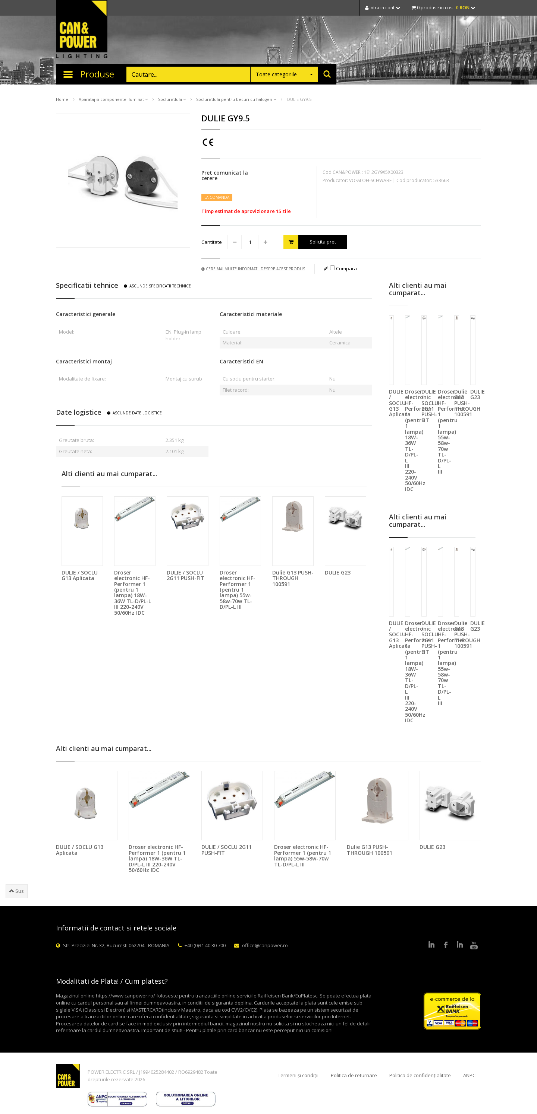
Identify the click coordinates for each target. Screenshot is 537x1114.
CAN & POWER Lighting (81, 30)
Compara (343, 268)
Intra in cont (382, 7)
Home (62, 99)
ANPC (469, 1075)
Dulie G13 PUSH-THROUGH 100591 (293, 578)
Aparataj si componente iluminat (113, 99)
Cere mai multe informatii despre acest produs (253, 268)
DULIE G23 (338, 572)
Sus (16, 891)
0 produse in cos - (443, 7)
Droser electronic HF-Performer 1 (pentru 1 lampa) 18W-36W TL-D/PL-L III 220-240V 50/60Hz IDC (132, 592)
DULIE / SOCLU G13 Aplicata (80, 575)
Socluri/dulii (172, 99)
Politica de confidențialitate (420, 1075)
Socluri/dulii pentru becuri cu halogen (236, 99)
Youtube (474, 945)
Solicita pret (309, 242)
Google (460, 945)
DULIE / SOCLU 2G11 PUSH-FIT (185, 575)
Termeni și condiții (298, 1075)
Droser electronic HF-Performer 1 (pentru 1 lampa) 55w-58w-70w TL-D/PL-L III (237, 589)
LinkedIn (431, 945)
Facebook (446, 945)
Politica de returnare (354, 1075)
